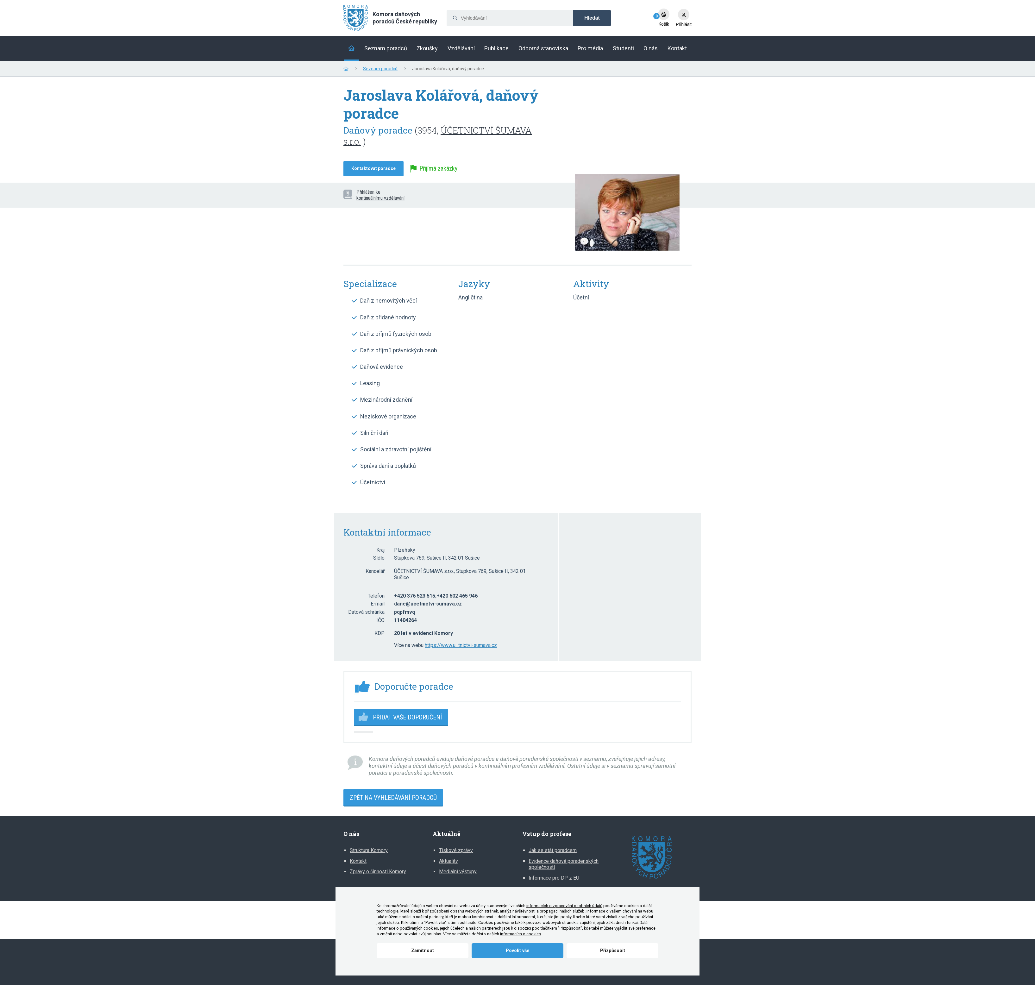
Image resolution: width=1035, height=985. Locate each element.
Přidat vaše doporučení (407, 717)
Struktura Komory (369, 850)
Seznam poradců (380, 68)
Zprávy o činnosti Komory (378, 872)
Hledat (592, 18)
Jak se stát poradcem (553, 850)
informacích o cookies (520, 934)
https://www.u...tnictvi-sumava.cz (461, 645)
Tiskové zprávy (456, 850)
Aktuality (448, 861)
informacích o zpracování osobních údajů (564, 905)
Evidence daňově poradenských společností (564, 864)
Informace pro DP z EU (554, 878)
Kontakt (358, 861)
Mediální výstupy (458, 872)
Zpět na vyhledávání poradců (393, 797)
